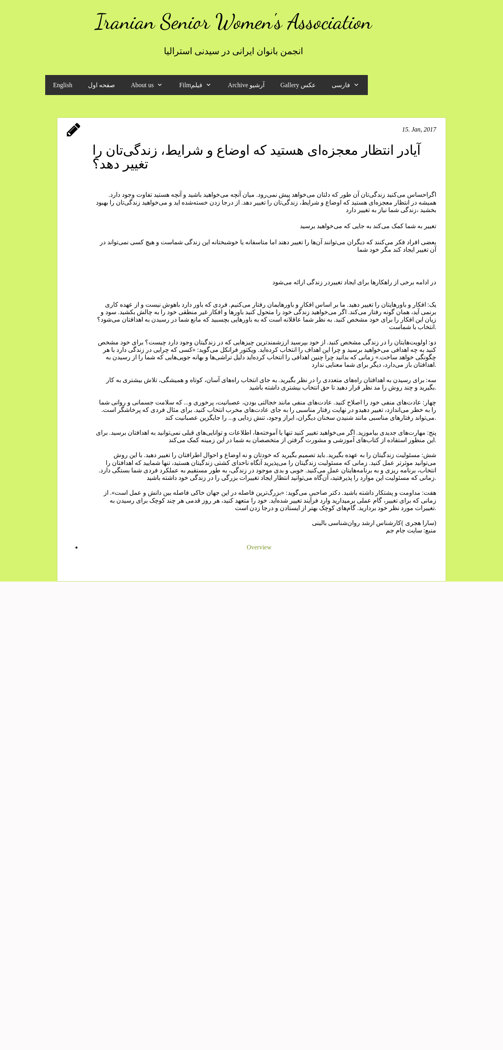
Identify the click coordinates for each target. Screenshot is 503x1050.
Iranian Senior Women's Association (233, 21)
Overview (259, 547)
